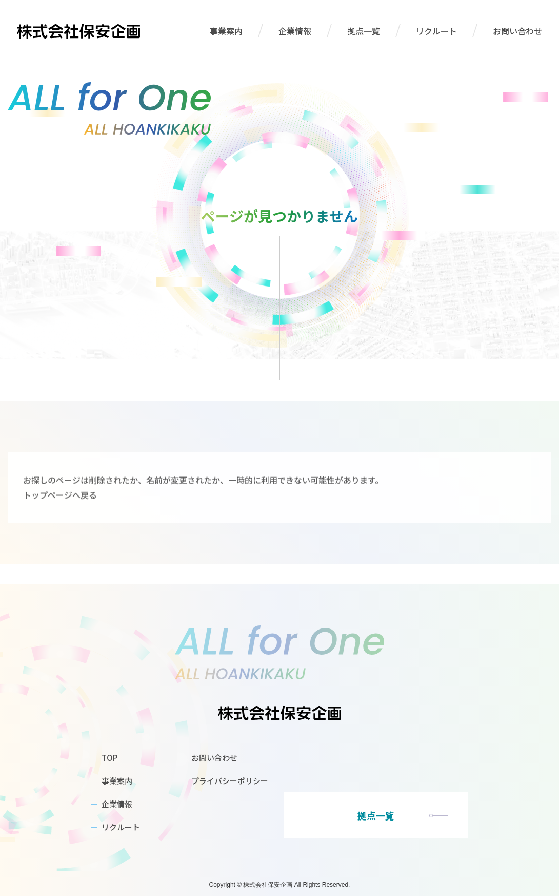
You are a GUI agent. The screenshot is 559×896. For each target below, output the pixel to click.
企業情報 (294, 31)
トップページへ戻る (60, 532)
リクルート (436, 31)
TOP (109, 757)
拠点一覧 (363, 31)
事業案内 (226, 31)
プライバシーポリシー (229, 780)
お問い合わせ (517, 31)
